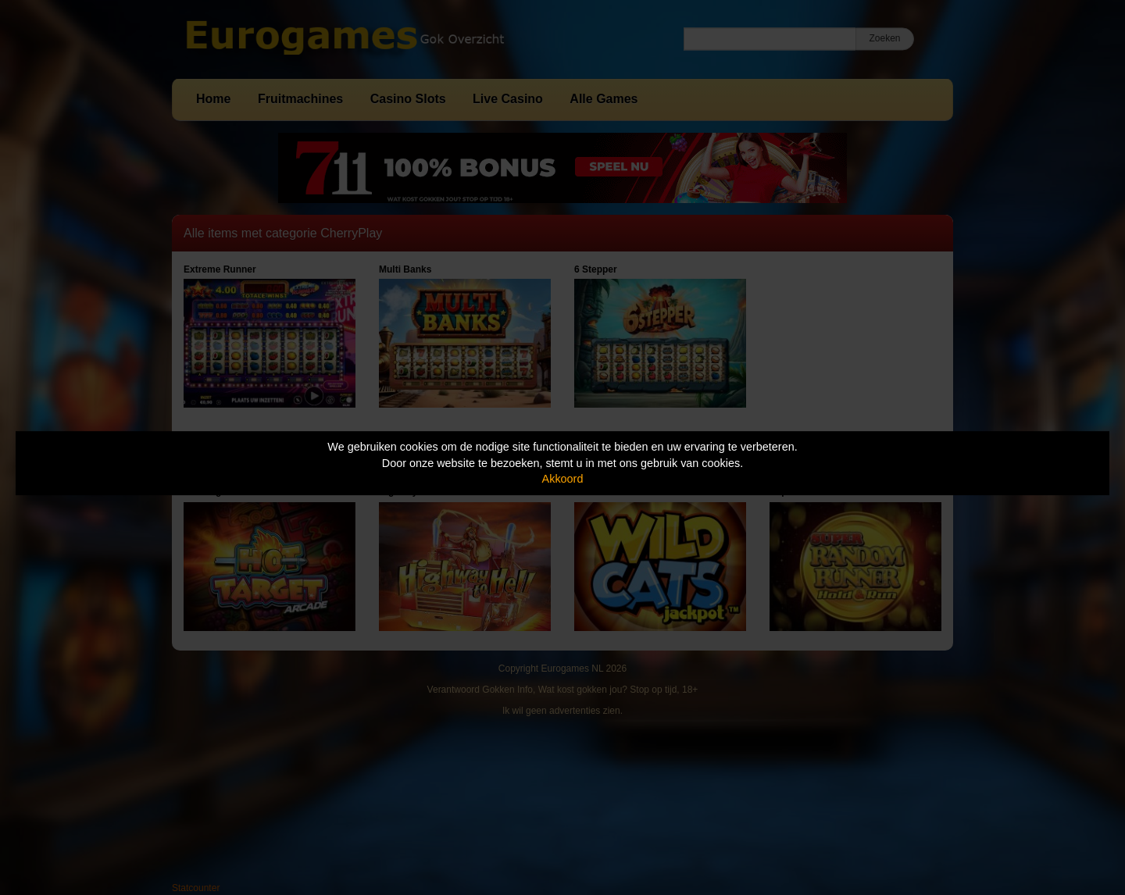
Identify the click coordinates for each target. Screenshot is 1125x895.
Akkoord (563, 478)
